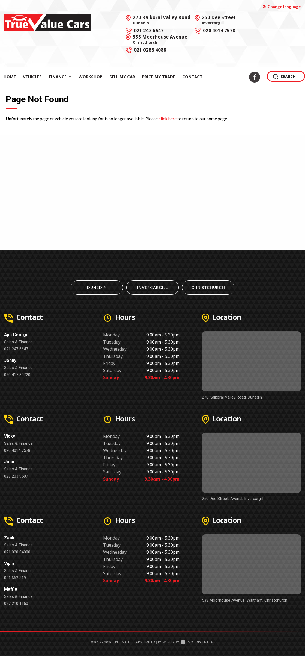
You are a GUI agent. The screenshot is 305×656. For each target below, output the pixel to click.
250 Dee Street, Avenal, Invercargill (232, 498)
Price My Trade (158, 76)
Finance (60, 76)
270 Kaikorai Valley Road (161, 19)
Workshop (90, 76)
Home (10, 76)
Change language (281, 6)
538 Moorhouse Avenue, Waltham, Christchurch (244, 600)
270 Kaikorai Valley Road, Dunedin (232, 397)
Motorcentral (197, 642)
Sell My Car (122, 76)
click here (168, 118)
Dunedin (97, 287)
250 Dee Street (219, 19)
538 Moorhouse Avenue (160, 39)
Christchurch (208, 287)
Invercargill (152, 287)
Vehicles (32, 76)
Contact (192, 76)
